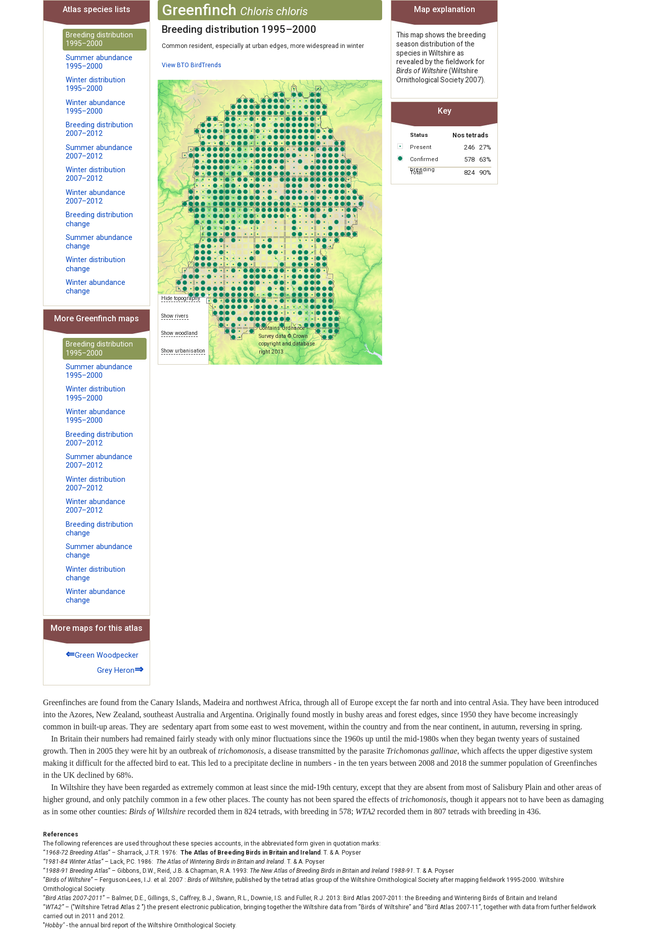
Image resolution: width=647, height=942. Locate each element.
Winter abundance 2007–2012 (95, 197)
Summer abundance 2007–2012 (99, 152)
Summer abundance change (99, 242)
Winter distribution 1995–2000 (95, 84)
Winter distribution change (95, 264)
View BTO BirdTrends (191, 65)
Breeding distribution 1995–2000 (99, 39)
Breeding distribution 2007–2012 (99, 129)
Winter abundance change (95, 286)
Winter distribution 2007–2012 (95, 174)
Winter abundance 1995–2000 (95, 107)
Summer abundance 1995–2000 (99, 62)
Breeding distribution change (99, 219)
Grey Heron (120, 669)
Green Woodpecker (102, 654)
